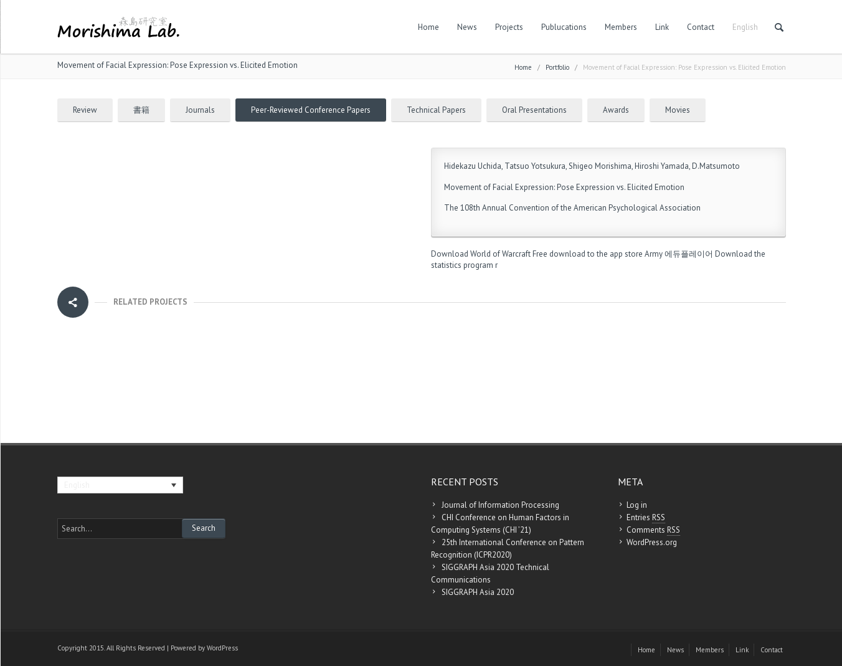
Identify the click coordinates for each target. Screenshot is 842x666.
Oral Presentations (534, 110)
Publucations (564, 27)
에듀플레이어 (689, 254)
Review (85, 110)
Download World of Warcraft (481, 254)
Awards (616, 110)
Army (654, 254)
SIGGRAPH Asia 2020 (478, 592)
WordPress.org (652, 542)
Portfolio (557, 67)
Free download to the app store (587, 254)
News (467, 27)
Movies (677, 110)
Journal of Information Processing (500, 505)
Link (662, 27)
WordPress (222, 648)
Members (621, 27)
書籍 (141, 110)
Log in (637, 505)
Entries (646, 517)
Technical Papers (436, 110)
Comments (653, 530)
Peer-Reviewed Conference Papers (311, 110)
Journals (200, 110)
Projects (509, 27)
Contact (700, 27)
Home (428, 27)
